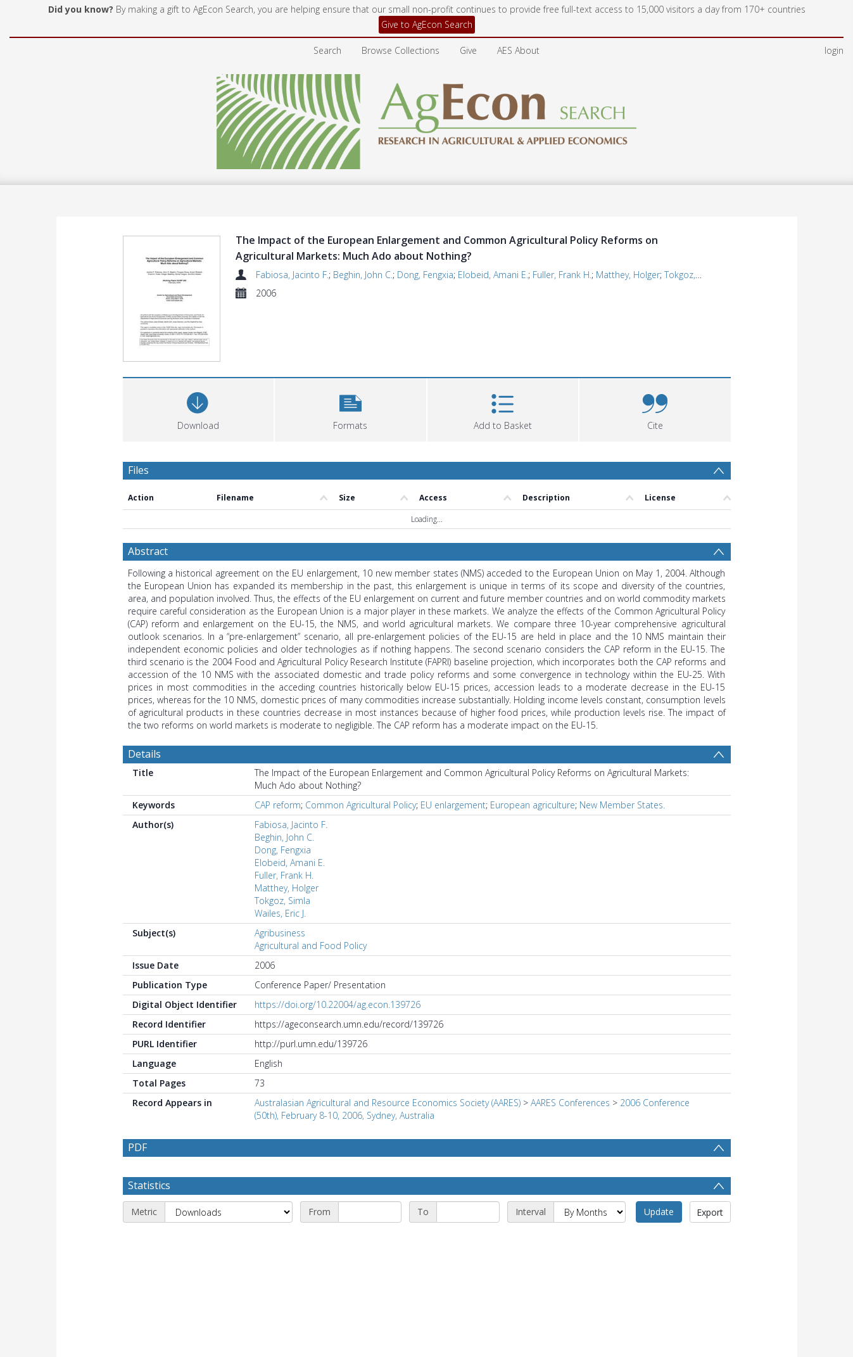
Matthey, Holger (628, 275)
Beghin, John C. (363, 275)
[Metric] (229, 1153)
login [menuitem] (834, 50)
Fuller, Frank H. (562, 275)
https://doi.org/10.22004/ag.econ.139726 (337, 946)
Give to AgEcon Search (426, 24)
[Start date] (369, 1153)
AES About (518, 50)
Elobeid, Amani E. (493, 275)
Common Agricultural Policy (360, 747)
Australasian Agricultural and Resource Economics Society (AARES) (388, 1044)
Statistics (149, 1127)
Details (144, 696)
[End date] (468, 1153)
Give (468, 50)
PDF (137, 1089)
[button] (350, 350)
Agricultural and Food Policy (311, 887)
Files (138, 412)
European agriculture (532, 747)
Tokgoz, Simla (692, 275)
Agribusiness (280, 875)
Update (659, 1153)
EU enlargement (453, 747)
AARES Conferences (570, 1044)
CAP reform (278, 747)
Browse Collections (400, 50)
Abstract (148, 493)
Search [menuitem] (327, 50)
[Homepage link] (426, 118)
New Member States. (622, 747)
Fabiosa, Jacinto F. (292, 275)
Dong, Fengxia (425, 275)
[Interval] (589, 1153)
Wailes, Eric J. (280, 855)
